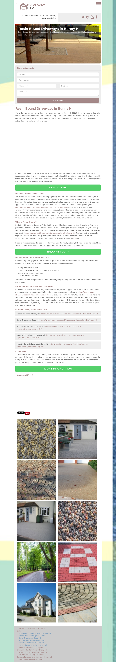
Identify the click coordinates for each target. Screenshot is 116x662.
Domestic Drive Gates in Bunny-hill (29, 659)
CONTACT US (58, 187)
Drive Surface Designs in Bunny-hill (30, 647)
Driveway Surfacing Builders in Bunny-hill (32, 652)
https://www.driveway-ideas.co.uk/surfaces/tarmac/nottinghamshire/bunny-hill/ (69, 314)
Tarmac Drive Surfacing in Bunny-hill (32, 636)
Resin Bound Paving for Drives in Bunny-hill (35, 633)
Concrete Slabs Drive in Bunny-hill (31, 643)
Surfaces (20, 631)
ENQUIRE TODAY (58, 251)
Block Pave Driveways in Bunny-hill (32, 640)
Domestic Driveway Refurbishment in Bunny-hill (34, 657)
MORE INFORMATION (58, 368)
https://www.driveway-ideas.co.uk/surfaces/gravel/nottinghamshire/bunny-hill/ (69, 320)
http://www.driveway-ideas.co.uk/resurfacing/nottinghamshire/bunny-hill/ (41, 207)
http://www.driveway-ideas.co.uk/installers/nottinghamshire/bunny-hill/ (49, 233)
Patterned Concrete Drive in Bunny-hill (33, 645)
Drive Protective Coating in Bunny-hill (30, 655)
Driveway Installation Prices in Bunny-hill (32, 650)
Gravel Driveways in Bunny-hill (30, 638)
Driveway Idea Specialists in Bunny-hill (31, 628)
